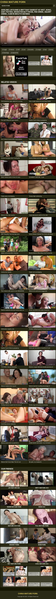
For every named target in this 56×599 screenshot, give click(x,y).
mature (12, 49)
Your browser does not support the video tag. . (28, 31)
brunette (31, 49)
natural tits (15, 52)
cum (24, 49)
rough (5, 49)
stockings (6, 52)
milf (18, 49)
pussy (51, 49)
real (45, 49)
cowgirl (39, 49)
